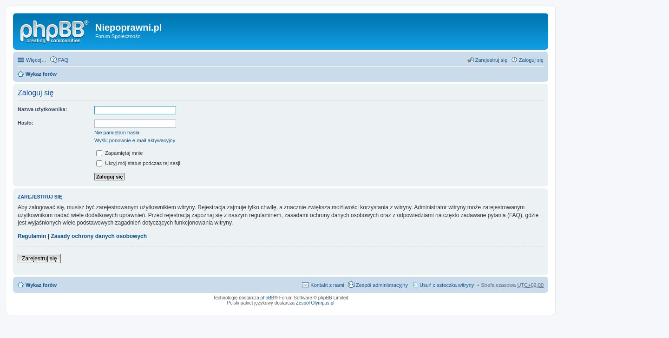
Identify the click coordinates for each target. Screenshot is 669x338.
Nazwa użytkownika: (42, 109)
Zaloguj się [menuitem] (531, 60)
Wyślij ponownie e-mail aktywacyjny (134, 140)
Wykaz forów (41, 74)
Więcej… (36, 60)
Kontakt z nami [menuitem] (327, 285)
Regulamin (32, 236)
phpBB (268, 297)
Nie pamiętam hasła (116, 132)
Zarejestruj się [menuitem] (491, 60)
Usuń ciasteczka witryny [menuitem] (447, 285)
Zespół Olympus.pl (315, 302)
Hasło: (25, 123)
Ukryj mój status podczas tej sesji (138, 163)
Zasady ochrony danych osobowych (99, 236)
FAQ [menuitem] (63, 60)
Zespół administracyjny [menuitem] (382, 285)
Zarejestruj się (39, 258)
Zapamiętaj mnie (119, 153)
